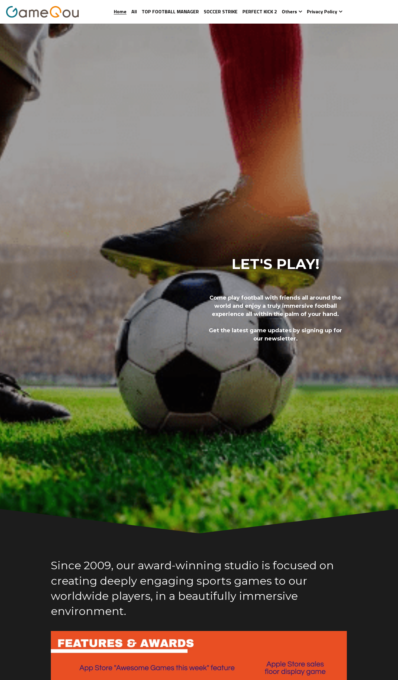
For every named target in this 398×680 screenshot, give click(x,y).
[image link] (42, 11)
